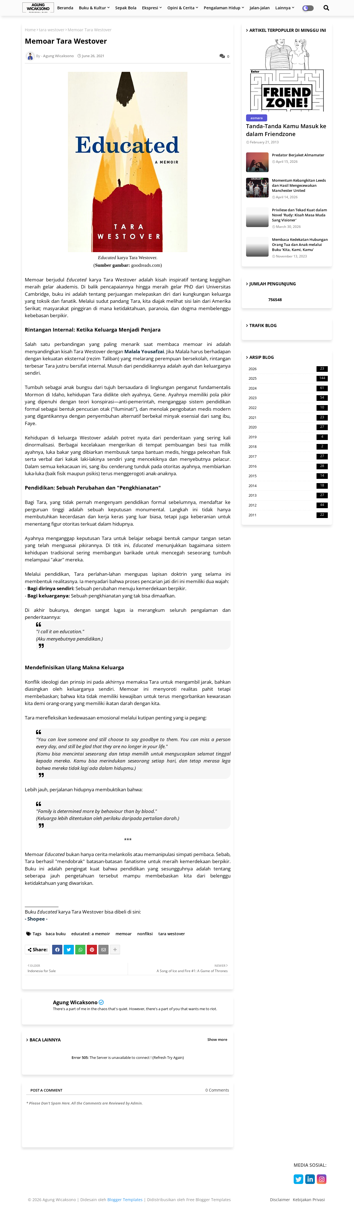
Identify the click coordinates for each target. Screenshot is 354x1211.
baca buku (56, 933)
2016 (288, 466)
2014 (288, 486)
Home (30, 29)
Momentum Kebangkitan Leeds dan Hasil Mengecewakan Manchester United (299, 185)
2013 (288, 495)
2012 (288, 505)
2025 (288, 378)
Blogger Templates (125, 1199)
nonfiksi (145, 933)
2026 (288, 369)
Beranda (65, 7)
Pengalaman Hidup (222, 7)
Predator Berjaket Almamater (298, 154)
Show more (217, 1039)
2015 (288, 476)
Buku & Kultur (92, 7)
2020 (288, 427)
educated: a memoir (90, 933)
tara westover (52, 29)
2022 (288, 408)
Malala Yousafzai (144, 351)
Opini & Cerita (180, 7)
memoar (124, 933)
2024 (288, 388)
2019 (288, 437)
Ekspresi (150, 7)
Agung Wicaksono (75, 1002)
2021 (288, 418)
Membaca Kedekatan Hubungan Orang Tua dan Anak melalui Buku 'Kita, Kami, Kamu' (300, 244)
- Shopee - (36, 919)
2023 (288, 398)
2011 (288, 515)
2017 (288, 456)
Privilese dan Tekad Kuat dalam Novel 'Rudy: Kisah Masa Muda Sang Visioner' (299, 215)
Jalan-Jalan (260, 7)
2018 (288, 447)
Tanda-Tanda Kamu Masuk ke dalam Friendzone (286, 130)
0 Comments (217, 1090)
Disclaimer (280, 1199)
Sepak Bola (125, 7)
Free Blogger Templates (208, 1199)
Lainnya (283, 7)
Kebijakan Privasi (309, 1199)
